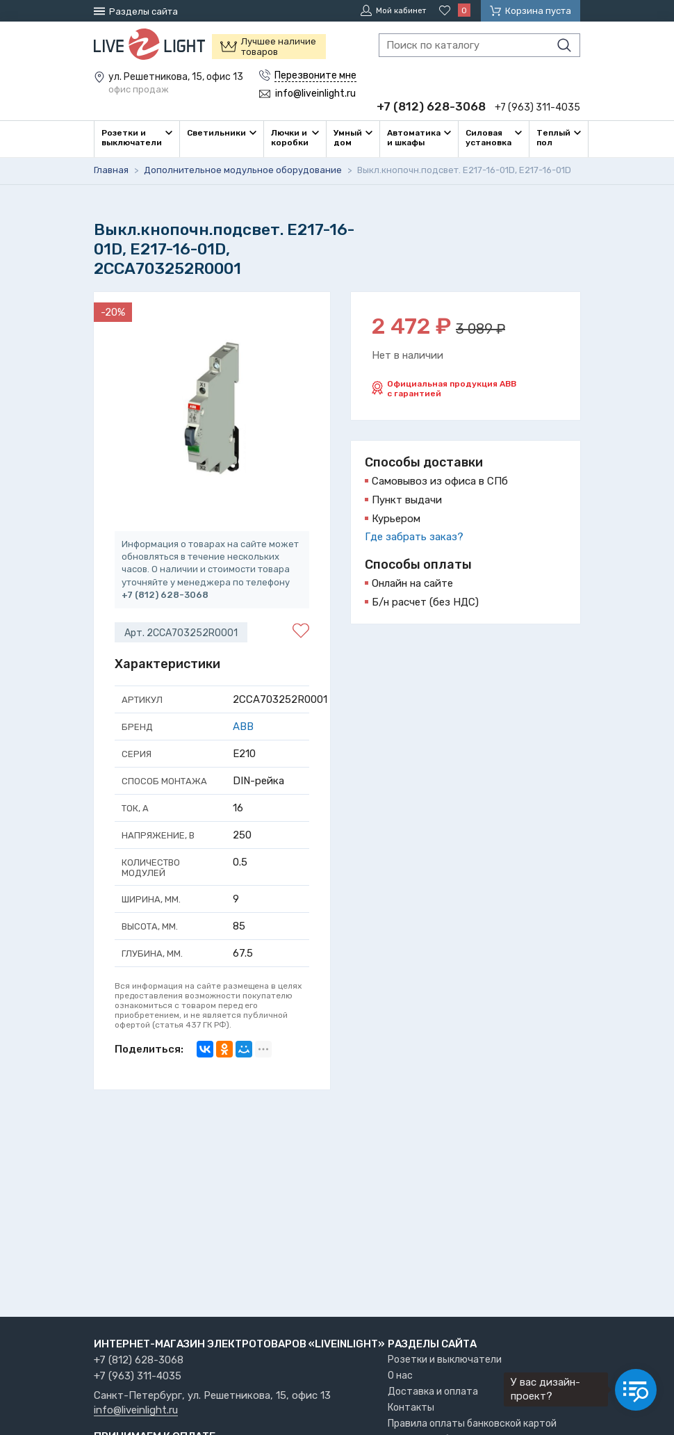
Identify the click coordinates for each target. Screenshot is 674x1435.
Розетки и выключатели (445, 1359)
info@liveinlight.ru (136, 1410)
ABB (243, 726)
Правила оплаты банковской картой (472, 1423)
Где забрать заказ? (414, 536)
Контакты (411, 1407)
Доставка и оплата (433, 1391)
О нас (400, 1375)
